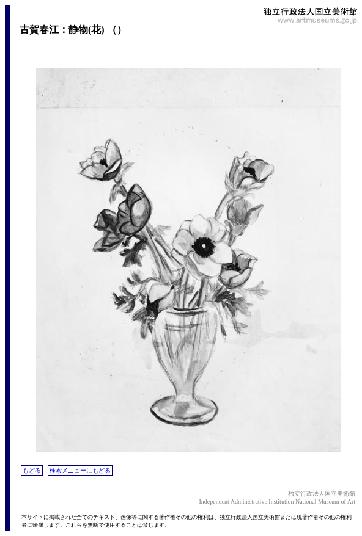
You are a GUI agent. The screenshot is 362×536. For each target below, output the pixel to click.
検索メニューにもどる (80, 470)
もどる (32, 470)
